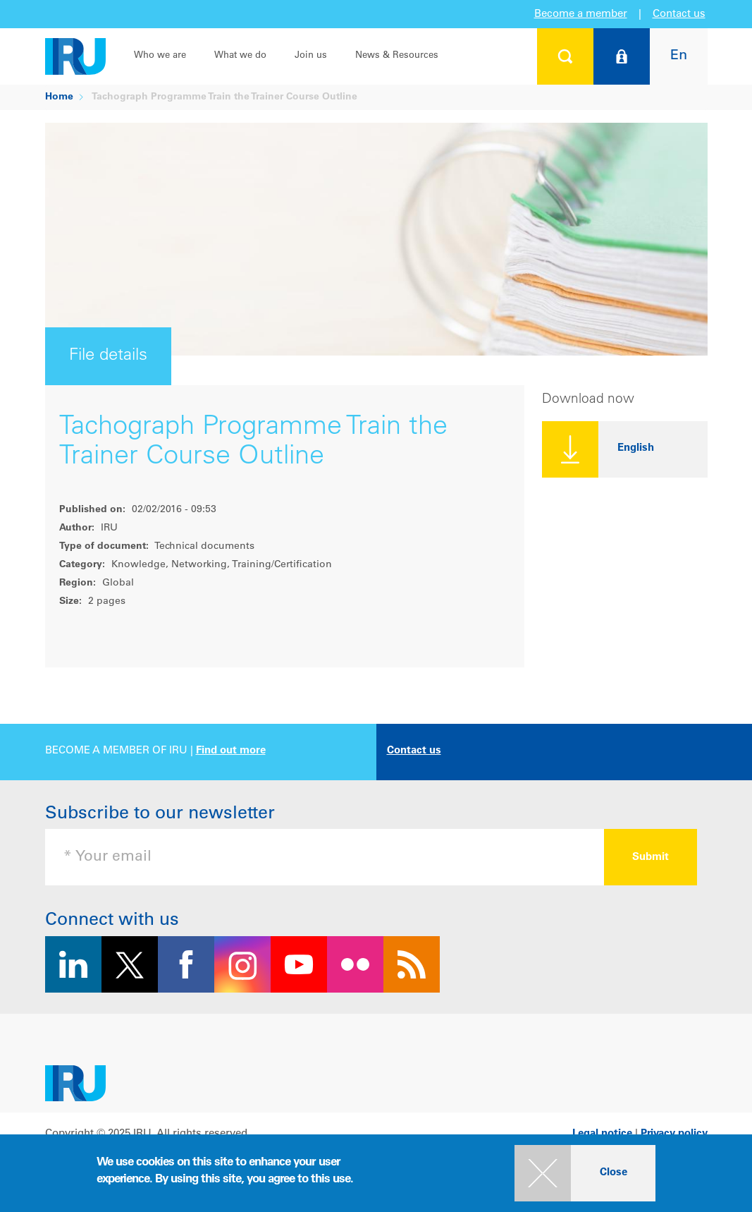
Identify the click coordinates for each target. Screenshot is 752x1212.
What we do (240, 56)
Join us (311, 56)
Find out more (231, 751)
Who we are (160, 56)
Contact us (679, 14)
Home (59, 97)
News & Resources (396, 56)
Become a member (580, 14)
